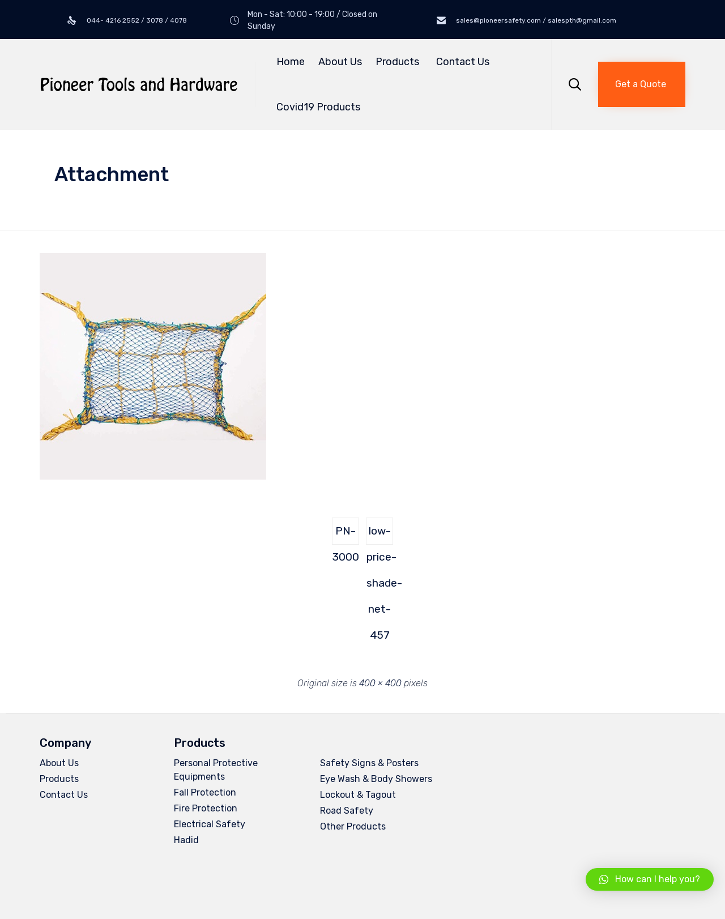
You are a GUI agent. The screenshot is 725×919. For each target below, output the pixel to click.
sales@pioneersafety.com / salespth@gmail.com (535, 20)
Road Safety (346, 810)
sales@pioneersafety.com (530, 801)
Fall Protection (205, 792)
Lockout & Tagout (358, 794)
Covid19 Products (318, 107)
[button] (641, 84)
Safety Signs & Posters (369, 763)
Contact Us (462, 61)
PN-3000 (345, 534)
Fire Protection (205, 808)
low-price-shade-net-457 (379, 534)
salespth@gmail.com (506, 810)
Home (290, 61)
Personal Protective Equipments (216, 770)
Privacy (173, 886)
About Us (340, 61)
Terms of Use (219, 886)
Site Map (267, 886)
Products (399, 61)
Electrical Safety (209, 824)
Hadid (186, 840)
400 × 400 (380, 683)
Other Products (353, 826)
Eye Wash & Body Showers (376, 778)
